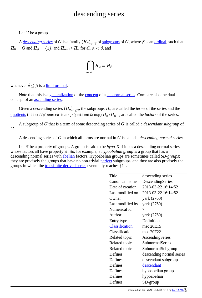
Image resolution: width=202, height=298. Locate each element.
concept (91, 94)
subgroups (111, 42)
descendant (151, 265)
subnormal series (121, 94)
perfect (106, 161)
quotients (18, 114)
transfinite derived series (65, 165)
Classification (121, 226)
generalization (61, 94)
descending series (38, 42)
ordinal (160, 42)
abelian (69, 156)
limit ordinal (56, 85)
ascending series (48, 99)
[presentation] (27, 33)
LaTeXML (179, 290)
